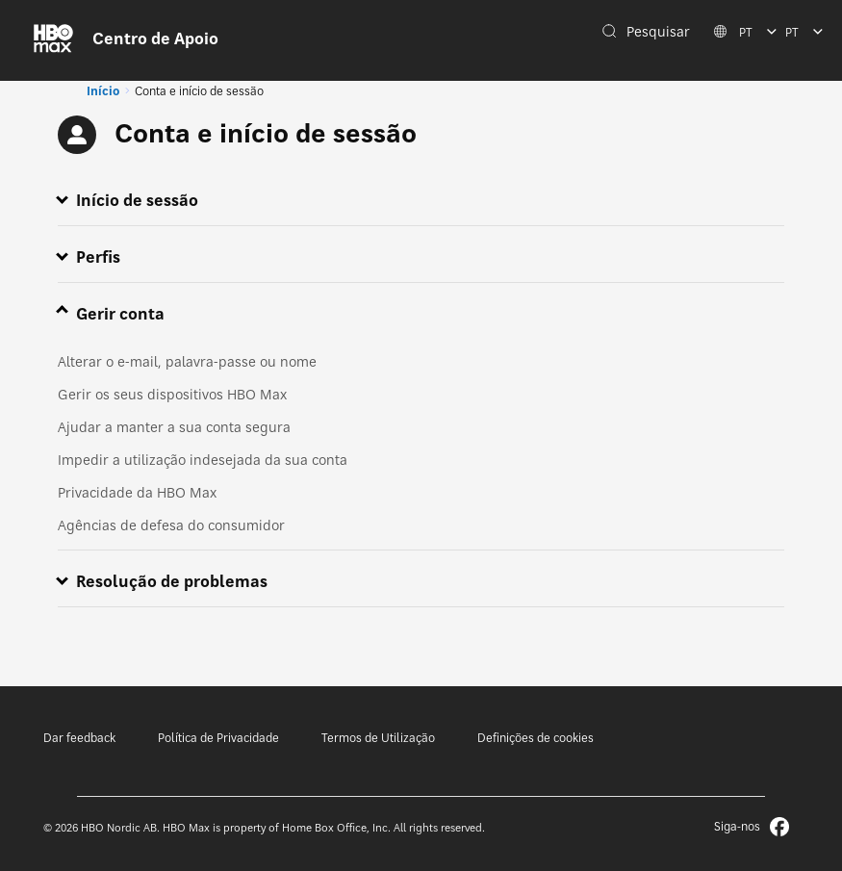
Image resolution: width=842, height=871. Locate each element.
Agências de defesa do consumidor (171, 525)
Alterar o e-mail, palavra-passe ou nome (187, 361)
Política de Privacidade (218, 738)
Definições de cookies (535, 738)
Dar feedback (79, 738)
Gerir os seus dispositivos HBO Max (172, 394)
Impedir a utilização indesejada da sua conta (202, 459)
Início (103, 91)
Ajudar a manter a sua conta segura (174, 427)
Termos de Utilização (378, 738)
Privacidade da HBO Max (137, 492)
